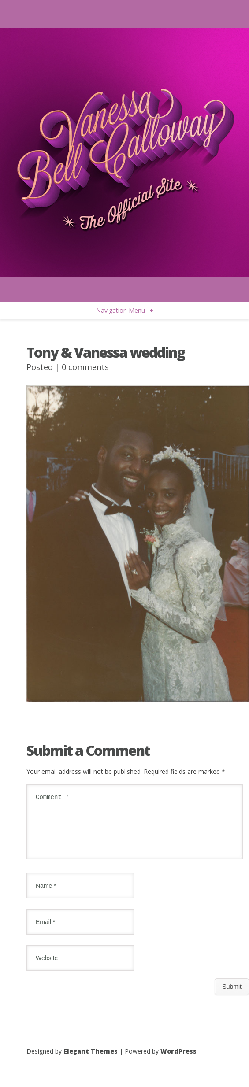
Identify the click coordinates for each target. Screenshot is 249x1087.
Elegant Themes (90, 1061)
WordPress (178, 1061)
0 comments (85, 367)
